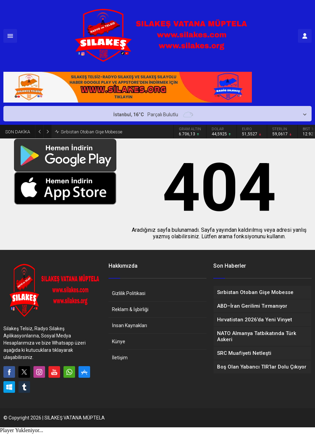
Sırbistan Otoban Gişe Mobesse (91, 131)
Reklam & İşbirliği (130, 309)
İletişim (120, 357)
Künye (118, 341)
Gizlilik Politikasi (128, 293)
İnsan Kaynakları (129, 325)
